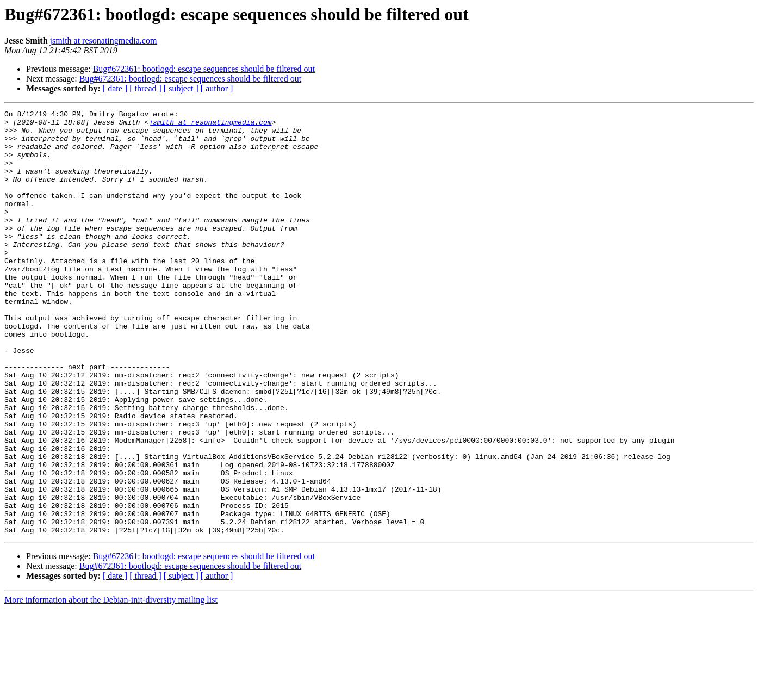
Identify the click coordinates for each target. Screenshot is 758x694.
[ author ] (217, 88)
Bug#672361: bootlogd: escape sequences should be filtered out (204, 68)
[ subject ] (181, 88)
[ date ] (115, 88)
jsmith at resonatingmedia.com (103, 40)
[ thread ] (145, 88)
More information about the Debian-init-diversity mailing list (111, 684)
